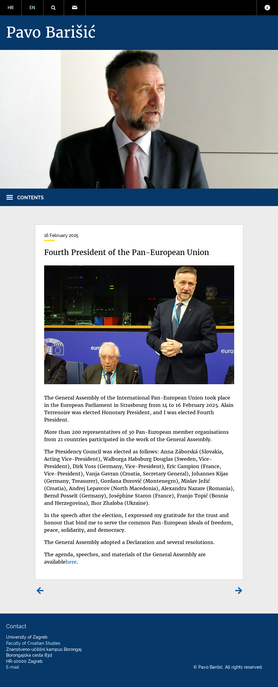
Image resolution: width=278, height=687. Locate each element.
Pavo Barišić (51, 32)
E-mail (12, 667)
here (71, 562)
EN (32, 7)
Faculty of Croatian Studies (33, 643)
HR (10, 7)
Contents (30, 198)
